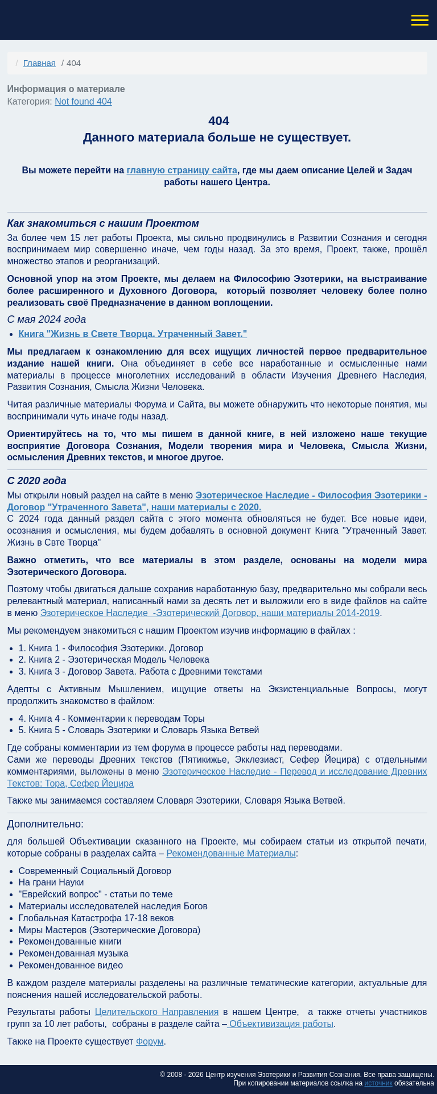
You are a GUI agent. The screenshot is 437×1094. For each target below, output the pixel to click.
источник (378, 1083)
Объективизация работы (280, 1024)
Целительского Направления (157, 1012)
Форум (150, 1041)
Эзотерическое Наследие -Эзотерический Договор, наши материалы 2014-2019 (210, 613)
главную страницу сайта (181, 170)
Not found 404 (83, 101)
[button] (418, 20)
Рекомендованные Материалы (230, 853)
